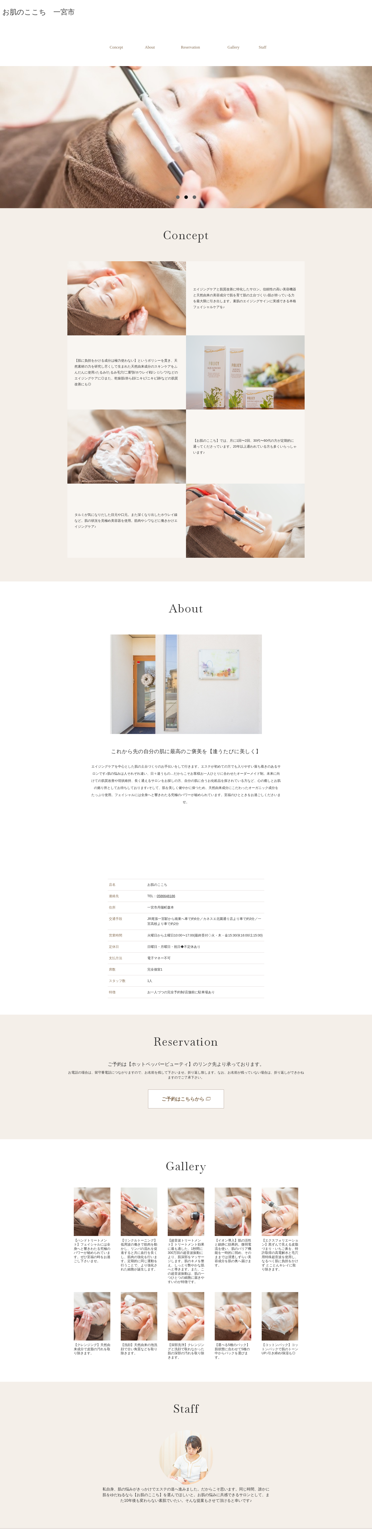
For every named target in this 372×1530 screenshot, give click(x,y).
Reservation (191, 35)
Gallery (234, 35)
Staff (264, 35)
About (149, 35)
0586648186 (166, 873)
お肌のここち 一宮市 (38, 12)
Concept (115, 35)
